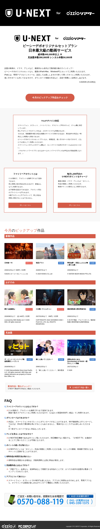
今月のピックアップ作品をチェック (50, 97)
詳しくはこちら (25, 205)
